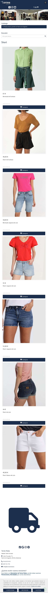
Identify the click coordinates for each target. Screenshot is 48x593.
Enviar (12, 573)
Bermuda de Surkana (9, 96)
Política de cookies (36, 586)
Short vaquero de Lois (9, 272)
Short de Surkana (8, 155)
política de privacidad (17, 563)
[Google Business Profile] (23, 515)
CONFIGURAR (10, 590)
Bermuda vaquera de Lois (10, 213)
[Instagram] (12, 8)
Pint (32, 577)
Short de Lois (7, 389)
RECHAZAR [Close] (25, 590)
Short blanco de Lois (9, 448)
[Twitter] (9, 8)
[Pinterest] (28, 515)
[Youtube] (15, 8)
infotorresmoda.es (8, 534)
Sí (2, 547)
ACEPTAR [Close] (38, 590)
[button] (36, 7)
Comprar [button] (24, 102)
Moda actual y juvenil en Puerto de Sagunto (15, 26)
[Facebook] (20, 515)
